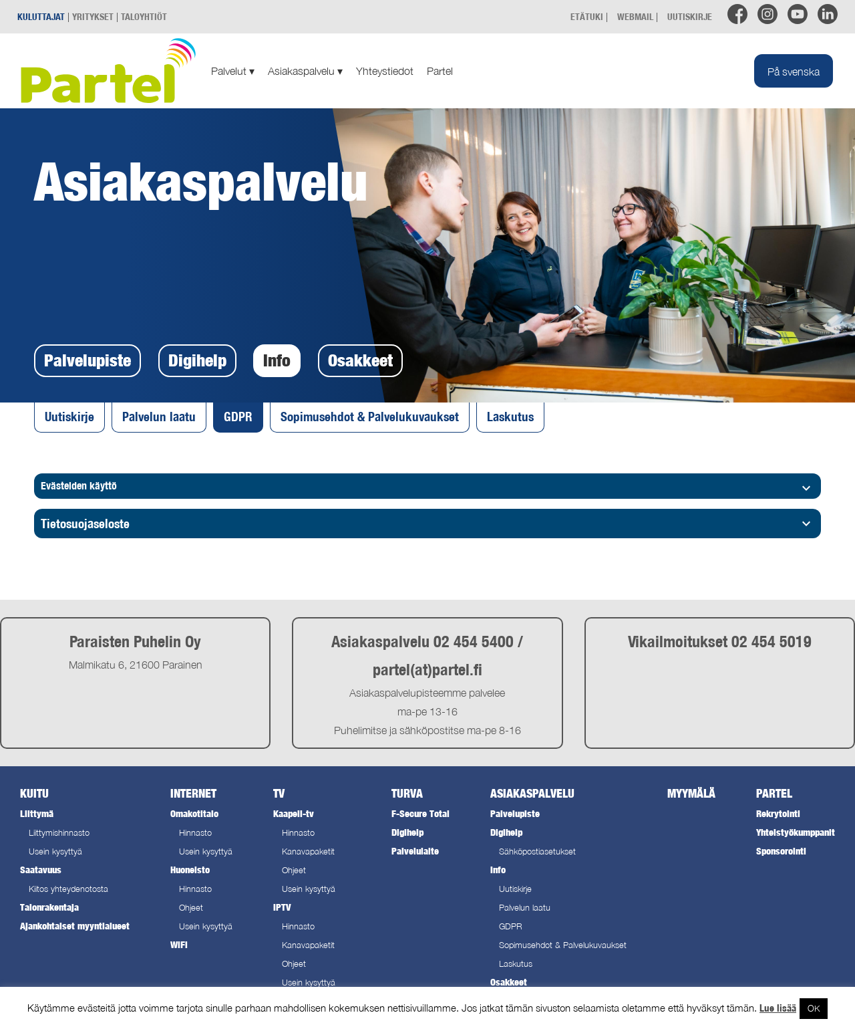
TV (279, 793)
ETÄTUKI (586, 16)
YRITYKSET (93, 16)
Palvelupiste (87, 360)
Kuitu (34, 793)
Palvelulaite (415, 851)
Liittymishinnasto (59, 833)
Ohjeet (191, 908)
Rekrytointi (778, 813)
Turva (407, 793)
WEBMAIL (635, 16)
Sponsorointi (781, 851)
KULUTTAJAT (41, 16)
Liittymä (36, 813)
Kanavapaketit (308, 851)
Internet (193, 793)
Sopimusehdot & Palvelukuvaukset (370, 416)
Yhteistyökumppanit (795, 832)
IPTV (282, 907)
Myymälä (691, 793)
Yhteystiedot (384, 71)
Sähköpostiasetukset (537, 851)
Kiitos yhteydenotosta (68, 889)
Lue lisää (777, 1008)
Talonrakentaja (49, 907)
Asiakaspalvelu (305, 71)
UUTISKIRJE (689, 16)
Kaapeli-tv (293, 813)
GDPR (238, 416)
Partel (440, 71)
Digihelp (197, 360)
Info (277, 360)
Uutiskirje (69, 416)
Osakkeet (360, 360)
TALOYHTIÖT (144, 16)
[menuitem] (793, 71)
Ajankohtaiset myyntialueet (75, 925)
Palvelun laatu (159, 416)
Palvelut (232, 71)
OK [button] (814, 1008)
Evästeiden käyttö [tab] (427, 488)
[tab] (427, 524)
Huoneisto (190, 869)
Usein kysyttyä (55, 851)
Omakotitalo (194, 813)
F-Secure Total (420, 813)
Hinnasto (195, 833)
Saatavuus (40, 869)
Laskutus (510, 416)
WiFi (179, 944)
